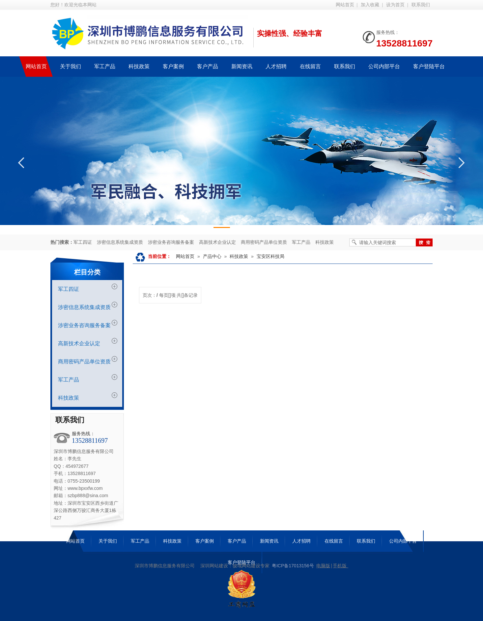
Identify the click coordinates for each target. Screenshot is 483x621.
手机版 (340, 565)
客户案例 (204, 541)
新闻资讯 (269, 541)
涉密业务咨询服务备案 (171, 242)
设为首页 (395, 4)
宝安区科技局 (270, 256)
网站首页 (345, 4)
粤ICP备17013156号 (293, 565)
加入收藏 (370, 4)
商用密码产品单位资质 (264, 242)
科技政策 (324, 242)
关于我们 (108, 541)
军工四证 (82, 242)
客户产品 (237, 541)
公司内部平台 (403, 541)
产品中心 (212, 256)
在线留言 (334, 541)
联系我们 (421, 4)
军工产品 (301, 242)
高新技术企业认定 (217, 242)
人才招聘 (301, 541)
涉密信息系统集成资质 (120, 242)
